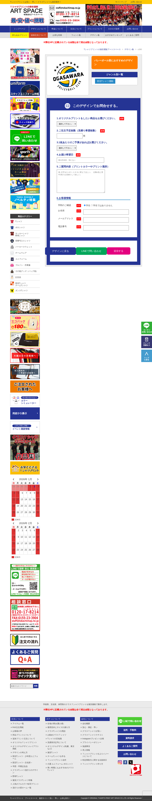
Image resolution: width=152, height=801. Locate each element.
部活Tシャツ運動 (105, 81)
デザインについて (38, 29)
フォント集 (76, 35)
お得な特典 (57, 35)
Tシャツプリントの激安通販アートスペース (102, 49)
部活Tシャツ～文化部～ (22, 762)
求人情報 (86, 750)
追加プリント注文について (23, 739)
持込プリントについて (21, 735)
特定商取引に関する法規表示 (94, 760)
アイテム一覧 (18, 723)
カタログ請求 (113, 29)
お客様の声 (17, 731)
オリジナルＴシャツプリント (24, 742)
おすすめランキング (113, 35)
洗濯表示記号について (56, 742)
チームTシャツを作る (56, 756)
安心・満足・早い (89, 727)
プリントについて (94, 29)
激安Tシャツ (52, 752)
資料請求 (130, 738)
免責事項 (86, 746)
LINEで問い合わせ (91, 255)
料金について (57, 29)
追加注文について (38, 35)
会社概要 (86, 723)
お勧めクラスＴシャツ (56, 735)
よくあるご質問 (132, 35)
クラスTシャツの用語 (56, 731)
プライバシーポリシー (91, 742)
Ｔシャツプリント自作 (56, 760)
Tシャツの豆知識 (54, 739)
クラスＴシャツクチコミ (92, 735)
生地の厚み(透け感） (56, 723)
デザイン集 (95, 35)
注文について (76, 29)
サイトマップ (121, 2)
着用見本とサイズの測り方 (58, 727)
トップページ (19, 29)
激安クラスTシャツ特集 (22, 780)
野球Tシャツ (17, 776)
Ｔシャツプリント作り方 (92, 764)
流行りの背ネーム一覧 (21, 788)
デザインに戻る (60, 255)
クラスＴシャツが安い (91, 731)
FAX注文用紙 (18, 727)
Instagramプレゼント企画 (93, 739)
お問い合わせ (136, 2)
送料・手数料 (129, 730)
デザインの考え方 (20, 752)
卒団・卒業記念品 (20, 766)
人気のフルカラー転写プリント (25, 784)
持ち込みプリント (19, 35)
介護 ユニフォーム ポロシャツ (60, 764)
